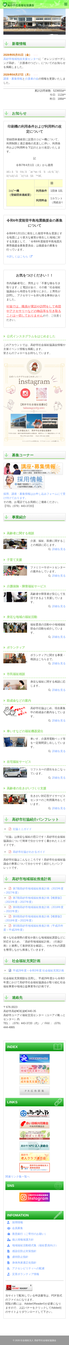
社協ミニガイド (22, 829)
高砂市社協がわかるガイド (29, 851)
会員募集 (17, 1228)
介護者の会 (31, 78)
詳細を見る (59, 549)
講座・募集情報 (12, 78)
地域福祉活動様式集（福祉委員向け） (35, 1245)
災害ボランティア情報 (25, 1274)
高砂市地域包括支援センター (20, 58)
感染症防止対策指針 (24, 1251)
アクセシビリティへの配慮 (28, 1268)
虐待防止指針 (20, 1256)
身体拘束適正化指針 (24, 1262)
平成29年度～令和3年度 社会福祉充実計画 (38, 970)
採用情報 (17, 1222)
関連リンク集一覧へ (17, 1176)
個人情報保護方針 (23, 1239)
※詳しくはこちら (17, 256)
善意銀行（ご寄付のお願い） (29, 1233)
